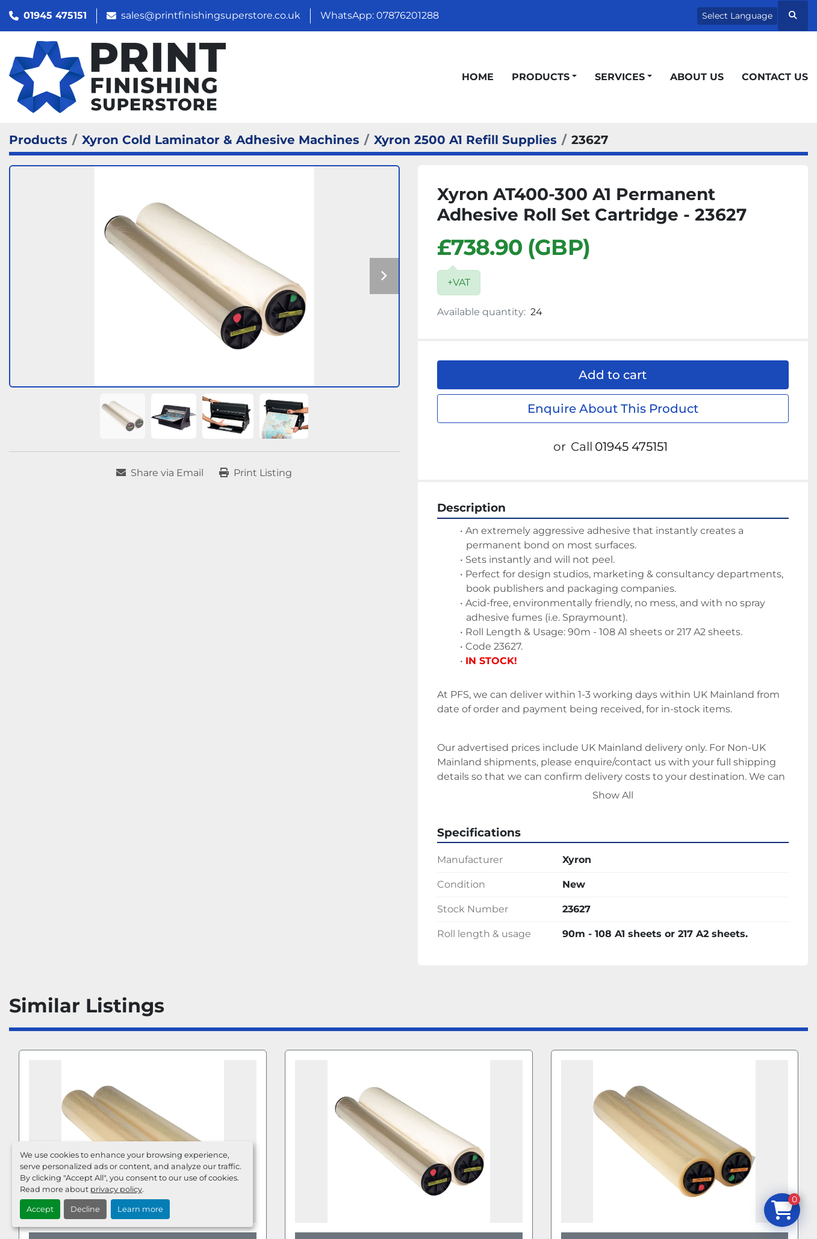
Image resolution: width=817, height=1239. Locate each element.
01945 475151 (55, 15)
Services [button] (620, 77)
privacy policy (116, 1189)
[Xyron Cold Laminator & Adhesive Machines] (220, 140)
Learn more (140, 1209)
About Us (697, 77)
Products (541, 77)
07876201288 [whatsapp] (407, 15)
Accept (40, 1209)
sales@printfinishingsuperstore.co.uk (210, 15)
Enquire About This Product (612, 408)
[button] (544, 77)
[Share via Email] (159, 473)
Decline (85, 1209)
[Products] (38, 140)
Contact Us (775, 77)
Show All (612, 795)
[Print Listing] (255, 473)
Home (478, 77)
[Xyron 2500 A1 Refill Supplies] (465, 140)
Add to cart (613, 375)
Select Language (737, 15)
